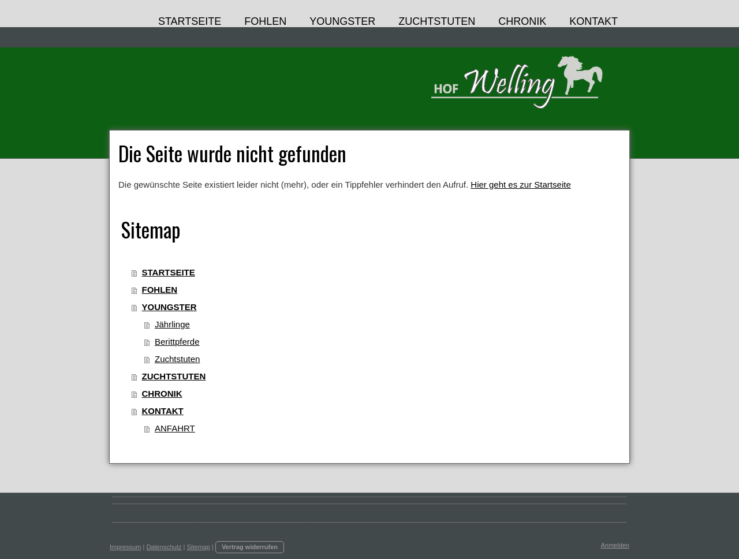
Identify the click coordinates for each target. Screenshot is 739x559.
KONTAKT (163, 411)
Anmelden (614, 545)
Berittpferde (177, 341)
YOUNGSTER (169, 307)
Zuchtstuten (177, 359)
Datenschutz (163, 546)
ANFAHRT (175, 428)
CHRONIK (162, 393)
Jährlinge (172, 324)
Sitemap (198, 546)
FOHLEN (160, 290)
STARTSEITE (168, 272)
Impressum (125, 546)
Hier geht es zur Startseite (520, 184)
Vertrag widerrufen (250, 546)
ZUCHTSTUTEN (174, 376)
